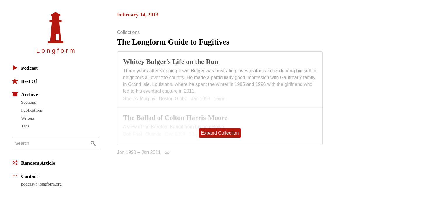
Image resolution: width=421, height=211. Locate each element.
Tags (25, 126)
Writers (27, 118)
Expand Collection (220, 132)
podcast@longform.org (41, 184)
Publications (32, 110)
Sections (28, 102)
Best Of (24, 81)
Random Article (33, 162)
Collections (128, 32)
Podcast (25, 67)
